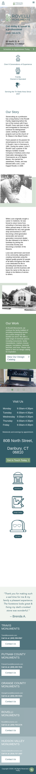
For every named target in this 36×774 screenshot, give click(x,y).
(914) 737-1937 (16, 754)
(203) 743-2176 (13, 33)
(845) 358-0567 (16, 638)
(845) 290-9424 (16, 696)
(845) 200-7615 (16, 667)
